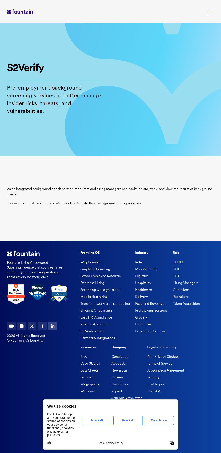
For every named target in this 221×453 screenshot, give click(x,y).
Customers (119, 384)
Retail (139, 262)
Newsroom (119, 370)
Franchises (143, 324)
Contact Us (119, 357)
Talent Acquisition (186, 304)
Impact (116, 391)
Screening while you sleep (100, 290)
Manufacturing (146, 269)
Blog (83, 357)
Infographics (89, 384)
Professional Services (151, 310)
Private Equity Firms (150, 331)
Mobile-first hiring (93, 297)
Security (153, 377)
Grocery (141, 317)
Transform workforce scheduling (105, 304)
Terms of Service (159, 364)
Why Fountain (90, 262)
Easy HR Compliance (96, 317)
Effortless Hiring (92, 283)
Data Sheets (89, 370)
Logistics (141, 276)
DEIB (176, 269)
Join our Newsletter (126, 398)
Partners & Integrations (97, 338)
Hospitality (143, 283)
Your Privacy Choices (163, 357)
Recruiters (180, 297)
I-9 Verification (91, 331)
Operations (181, 290)
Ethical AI (154, 391)
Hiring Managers (185, 283)
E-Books (86, 377)
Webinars (87, 391)
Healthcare (143, 290)
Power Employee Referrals (100, 276)
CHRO (178, 262)
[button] (211, 11)
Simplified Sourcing (95, 269)
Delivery (141, 297)
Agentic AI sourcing (95, 324)
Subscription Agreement (165, 370)
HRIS (176, 276)
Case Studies (90, 364)
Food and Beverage (150, 304)
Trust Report (156, 384)
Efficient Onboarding (96, 310)
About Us (118, 364)
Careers (117, 377)
